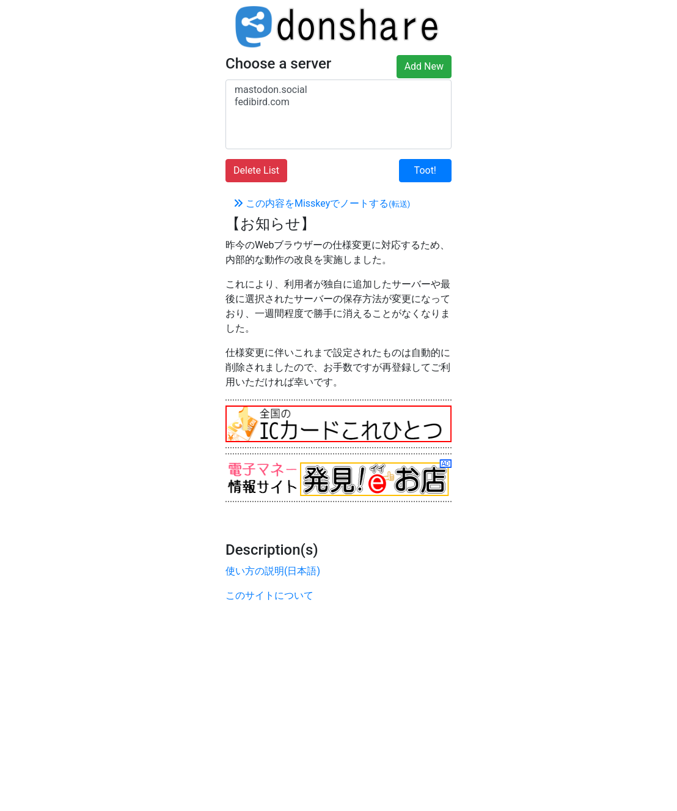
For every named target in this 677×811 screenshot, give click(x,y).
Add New (424, 66)
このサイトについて (269, 595)
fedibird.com (338, 102)
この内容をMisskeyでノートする (321, 203)
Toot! (425, 170)
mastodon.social (338, 90)
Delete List (256, 170)
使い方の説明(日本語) (272, 571)
